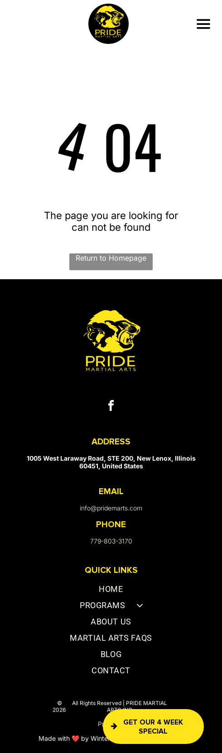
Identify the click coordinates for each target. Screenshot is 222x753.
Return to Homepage (111, 257)
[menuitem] (111, 591)
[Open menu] (203, 24)
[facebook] (111, 407)
